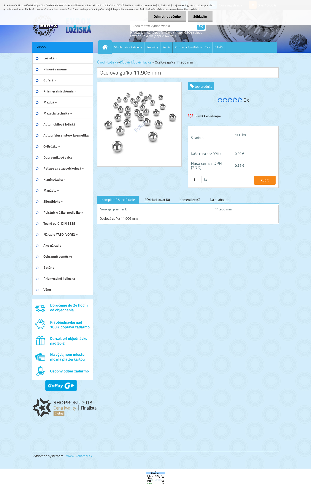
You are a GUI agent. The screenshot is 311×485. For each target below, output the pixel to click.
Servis (166, 47)
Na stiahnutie (219, 199)
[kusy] (196, 179)
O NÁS (218, 47)
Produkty (152, 47)
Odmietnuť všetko (167, 16)
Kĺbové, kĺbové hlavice (135, 62)
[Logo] (62, 26)
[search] (201, 26)
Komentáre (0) (189, 199)
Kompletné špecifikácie (118, 199)
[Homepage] (107, 47)
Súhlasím (200, 16)
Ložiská (112, 62)
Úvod (101, 62)
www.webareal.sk (79, 455)
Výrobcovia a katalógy (128, 47)
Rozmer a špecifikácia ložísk (192, 47)
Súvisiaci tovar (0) (157, 199)
